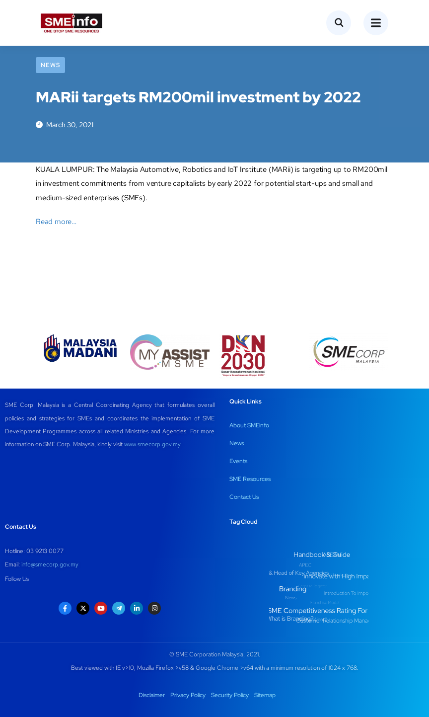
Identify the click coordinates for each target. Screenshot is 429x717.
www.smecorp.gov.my (152, 444)
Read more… (56, 222)
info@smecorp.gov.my (49, 564)
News (50, 65)
